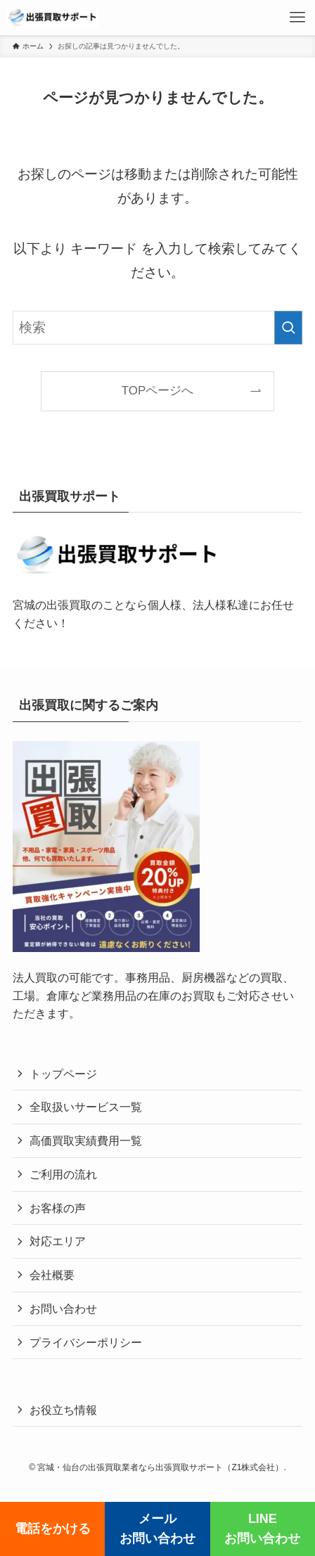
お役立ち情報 (63, 1409)
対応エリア (58, 1241)
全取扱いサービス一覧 (86, 1106)
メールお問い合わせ (157, 1529)
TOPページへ (157, 390)
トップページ (63, 1073)
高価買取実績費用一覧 (86, 1140)
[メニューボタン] (297, 17)
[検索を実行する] (288, 328)
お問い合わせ (63, 1308)
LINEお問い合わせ (262, 1529)
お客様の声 (58, 1208)
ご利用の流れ (63, 1174)
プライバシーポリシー (86, 1342)
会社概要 (52, 1274)
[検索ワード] (157, 328)
